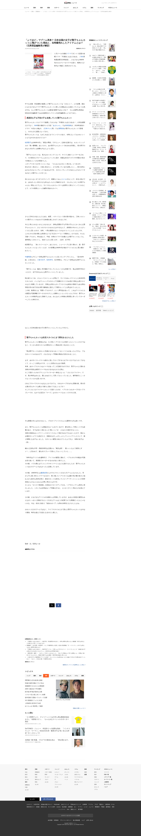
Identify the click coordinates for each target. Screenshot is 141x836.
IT (55, 779)
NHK (35, 125)
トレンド (66, 7)
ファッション (58, 784)
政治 (26, 777)
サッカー (47, 777)
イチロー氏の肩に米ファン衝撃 (35, 694)
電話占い (101, 804)
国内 (34, 7)
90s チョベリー (78, 782)
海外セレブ (38, 779)
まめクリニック (65, 804)
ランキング (101, 7)
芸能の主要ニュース (79, 708)
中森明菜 (28, 257)
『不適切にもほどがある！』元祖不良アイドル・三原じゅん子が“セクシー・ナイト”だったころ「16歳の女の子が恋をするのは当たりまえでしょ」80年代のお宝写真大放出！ (56, 650)
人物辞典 (106, 782)
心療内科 (84, 804)
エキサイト (114, 3)
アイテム (90, 804)
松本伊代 (50, 260)
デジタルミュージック (99, 278)
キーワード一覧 (108, 779)
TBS (81, 57)
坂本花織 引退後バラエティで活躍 (36, 697)
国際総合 (27, 785)
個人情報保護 (76, 820)
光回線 (37, 807)
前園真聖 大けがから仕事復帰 (34, 686)
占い (75, 807)
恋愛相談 (70, 807)
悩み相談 (64, 807)
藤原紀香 (44, 473)
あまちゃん (57, 125)
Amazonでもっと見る (108, 301)
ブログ (96, 804)
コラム (84, 7)
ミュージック (106, 278)
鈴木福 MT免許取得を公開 (33, 692)
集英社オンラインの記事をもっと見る (74, 664)
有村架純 (68, 125)
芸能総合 (37, 772)
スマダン (76, 772)
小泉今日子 (41, 260)
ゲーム (56, 777)
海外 (41, 7)
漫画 (92, 7)
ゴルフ (46, 779)
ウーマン (80, 807)
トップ (28, 675)
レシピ (85, 807)
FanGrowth (57, 804)
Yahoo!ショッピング (108, 310)
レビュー (57, 772)
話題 (85, 774)
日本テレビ (48, 128)
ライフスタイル (78, 777)
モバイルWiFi (51, 807)
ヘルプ (106, 787)
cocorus (58, 807)
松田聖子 (28, 142)
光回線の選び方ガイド (46, 804)
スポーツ (56, 7)
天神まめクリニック (75, 804)
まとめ (27, 779)
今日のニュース (112, 7)
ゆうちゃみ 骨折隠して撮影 (34, 706)
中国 (26, 787)
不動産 (102, 807)
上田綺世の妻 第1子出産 (33, 703)
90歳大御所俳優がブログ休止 (34, 683)
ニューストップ (106, 3)
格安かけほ (44, 807)
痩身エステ (73, 809)
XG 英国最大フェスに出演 (33, 700)
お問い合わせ (89, 820)
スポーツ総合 (48, 772)
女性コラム (77, 774)
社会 (26, 772)
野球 (46, 774)
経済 (26, 774)
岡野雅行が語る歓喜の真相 (33, 680)
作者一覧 (106, 774)
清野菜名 (61, 128)
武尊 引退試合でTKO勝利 (33, 689)
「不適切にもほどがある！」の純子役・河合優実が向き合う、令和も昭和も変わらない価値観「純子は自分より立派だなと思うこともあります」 (55, 642)
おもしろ (75, 7)
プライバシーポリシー (66, 820)
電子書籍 (80, 809)
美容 (113, 807)
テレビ (112, 278)
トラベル (76, 779)
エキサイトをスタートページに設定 (70, 815)
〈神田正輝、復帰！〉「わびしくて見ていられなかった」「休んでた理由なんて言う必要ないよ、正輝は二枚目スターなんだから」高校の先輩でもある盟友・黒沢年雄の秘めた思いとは (55, 654)
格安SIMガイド (31, 807)
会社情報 (50, 820)
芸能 (48, 7)
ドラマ (68, 53)
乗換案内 (97, 807)
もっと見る (112, 269)
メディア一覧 (107, 777)
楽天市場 (98, 310)
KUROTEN (36, 804)
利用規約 (56, 820)
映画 (36, 774)
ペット (66, 779)
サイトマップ (107, 784)
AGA (68, 809)
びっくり (67, 772)
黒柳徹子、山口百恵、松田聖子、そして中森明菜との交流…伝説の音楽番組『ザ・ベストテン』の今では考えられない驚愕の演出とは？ (55, 646)
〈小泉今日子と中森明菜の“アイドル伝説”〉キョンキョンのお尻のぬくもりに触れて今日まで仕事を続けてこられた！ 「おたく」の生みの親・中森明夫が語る (56, 658)
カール (64, 179)
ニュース (26, 7)
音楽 (36, 777)
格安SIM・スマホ (109, 804)
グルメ (56, 782)
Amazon (92, 310)
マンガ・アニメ (59, 774)
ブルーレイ (92, 278)
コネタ (66, 774)
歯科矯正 (108, 807)
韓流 (36, 782)
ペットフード (61, 809)
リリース (106, 772)
